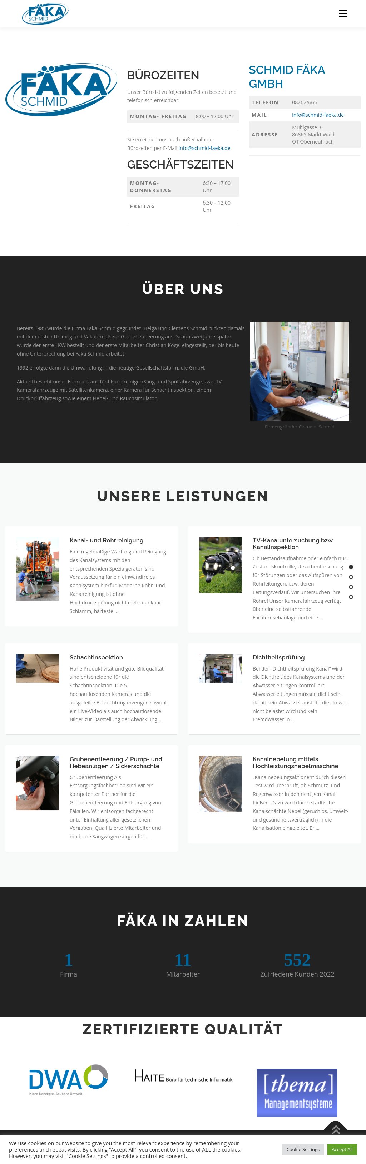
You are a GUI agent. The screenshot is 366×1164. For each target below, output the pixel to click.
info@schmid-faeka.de (205, 148)
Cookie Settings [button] (303, 1149)
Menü (343, 13)
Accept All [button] (342, 1149)
